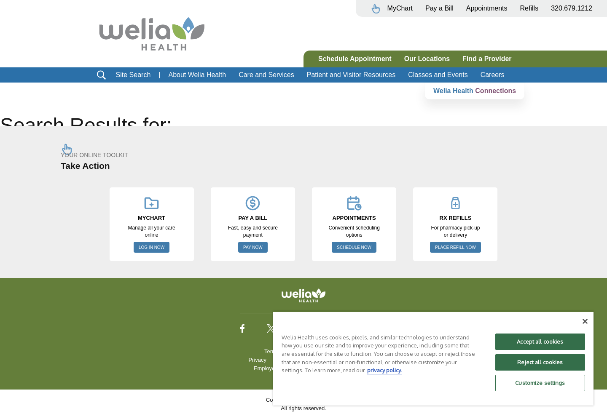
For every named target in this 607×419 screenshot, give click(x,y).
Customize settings (540, 382)
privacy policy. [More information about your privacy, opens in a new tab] (384, 370)
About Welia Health (197, 74)
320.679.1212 (571, 8)
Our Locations (427, 58)
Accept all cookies (540, 341)
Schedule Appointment (355, 58)
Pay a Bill (439, 8)
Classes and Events (437, 74)
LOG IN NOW (151, 247)
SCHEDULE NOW (354, 247)
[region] (433, 358)
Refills (529, 8)
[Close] (585, 321)
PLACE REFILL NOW (455, 247)
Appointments (487, 8)
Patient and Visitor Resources (351, 74)
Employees (267, 368)
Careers (493, 74)
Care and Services (266, 74)
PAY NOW (253, 247)
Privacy (257, 360)
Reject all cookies (540, 362)
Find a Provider (486, 58)
